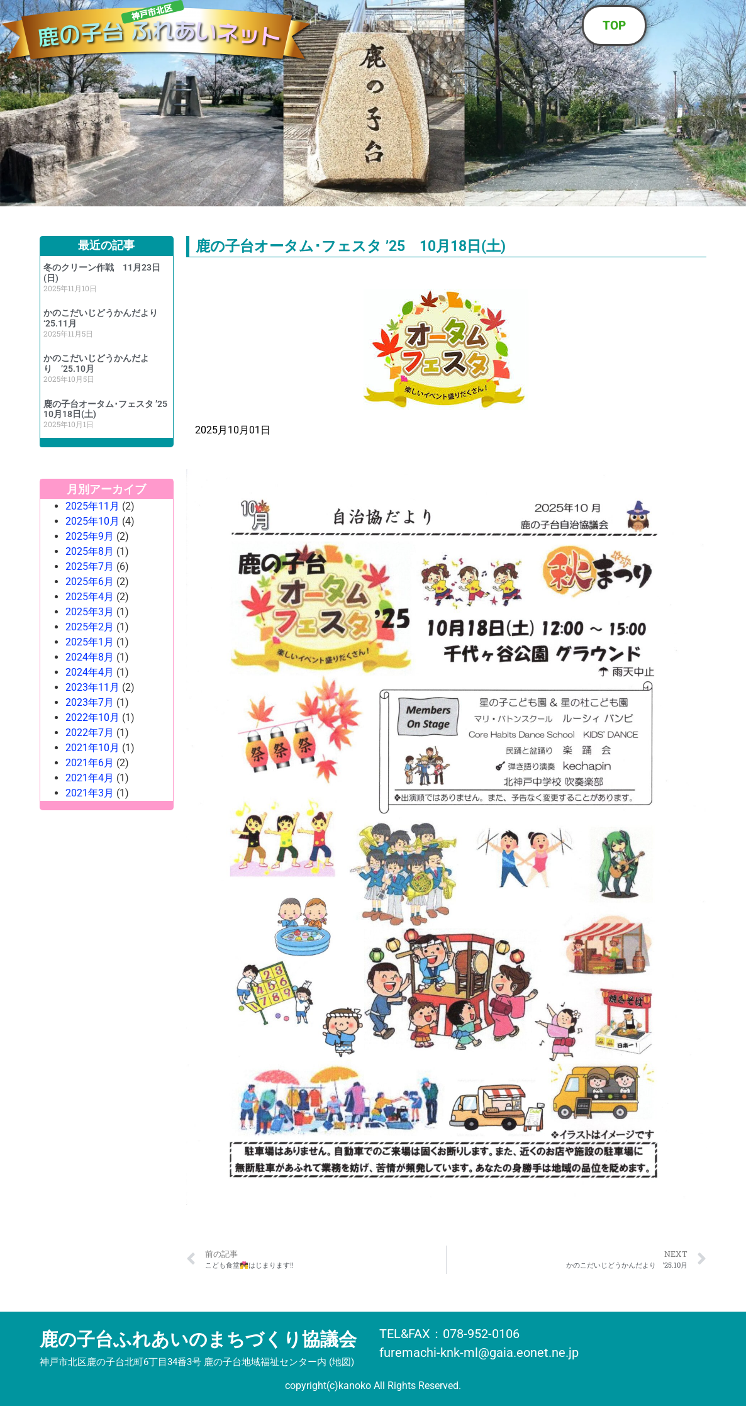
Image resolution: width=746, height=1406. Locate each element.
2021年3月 (89, 793)
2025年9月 (89, 536)
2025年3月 (89, 612)
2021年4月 (89, 778)
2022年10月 (92, 717)
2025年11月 (92, 506)
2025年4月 (89, 597)
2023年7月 (89, 702)
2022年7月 (89, 733)
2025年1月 (89, 642)
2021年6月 (89, 763)
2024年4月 (89, 672)
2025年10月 (92, 521)
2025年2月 (89, 627)
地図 (341, 1362)
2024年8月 (89, 657)
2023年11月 (92, 687)
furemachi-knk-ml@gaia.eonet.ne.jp (479, 1352)
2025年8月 (89, 551)
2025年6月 (89, 582)
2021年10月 (92, 748)
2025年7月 (89, 566)
